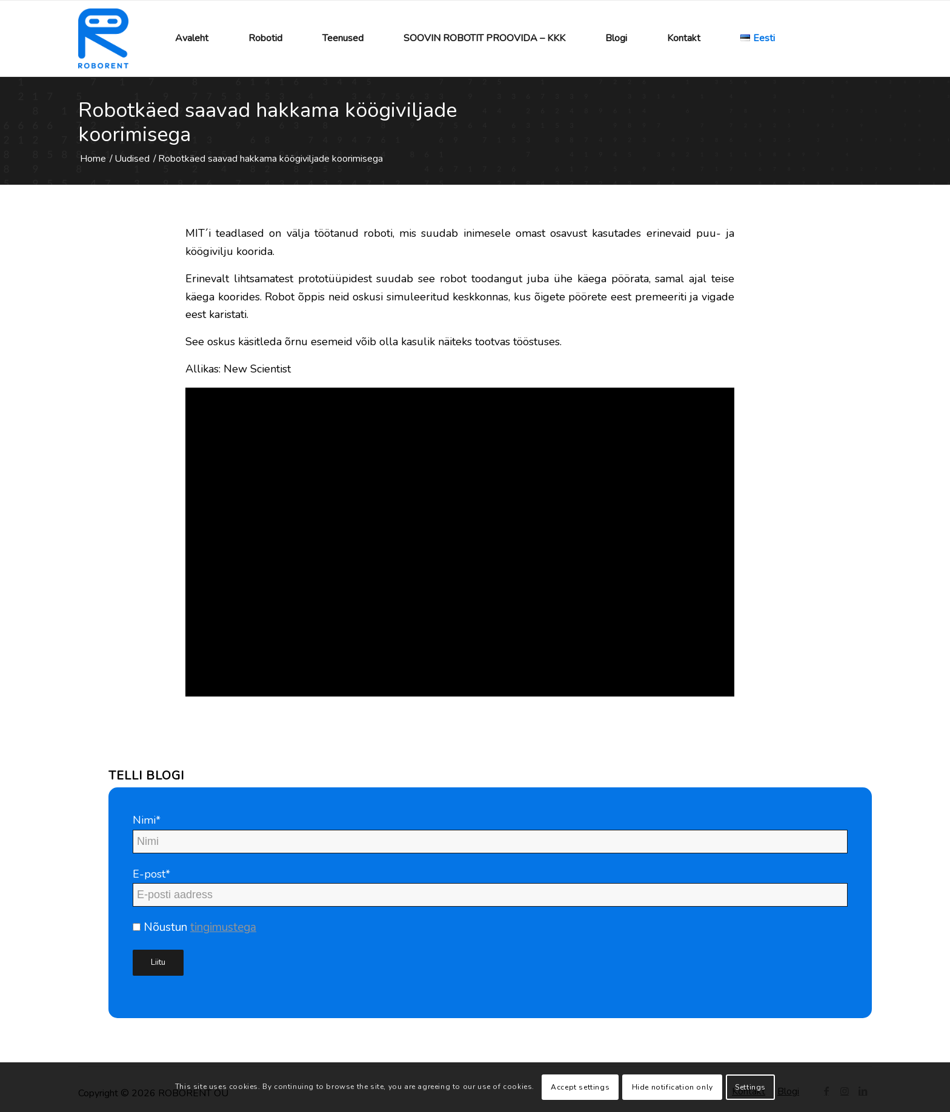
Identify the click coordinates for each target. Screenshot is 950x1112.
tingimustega (223, 927)
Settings (750, 1087)
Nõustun (194, 927)
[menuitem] (191, 38)
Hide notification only (672, 1087)
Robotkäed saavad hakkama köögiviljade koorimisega (267, 122)
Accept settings (580, 1087)
